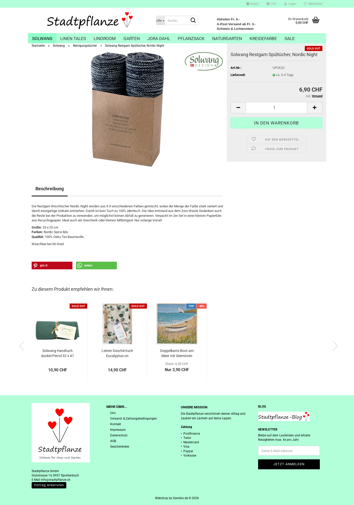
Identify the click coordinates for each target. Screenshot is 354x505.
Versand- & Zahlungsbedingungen (133, 418)
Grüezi (252, 4)
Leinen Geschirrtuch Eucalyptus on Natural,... (117, 353)
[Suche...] (160, 20)
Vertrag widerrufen (49, 485)
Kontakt (115, 424)
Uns (113, 413)
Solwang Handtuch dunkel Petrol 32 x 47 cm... (57, 353)
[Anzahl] (276, 107)
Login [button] (290, 4)
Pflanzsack (191, 38)
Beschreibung (49, 188)
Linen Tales (73, 38)
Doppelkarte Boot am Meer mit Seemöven (177, 353)
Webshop (161, 498)
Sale (290, 38)
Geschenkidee (119, 446)
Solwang (42, 38)
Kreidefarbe (263, 38)
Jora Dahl (158, 38)
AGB (113, 441)
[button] (271, 4)
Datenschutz (119, 435)
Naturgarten (227, 38)
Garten (131, 38)
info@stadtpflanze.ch (55, 480)
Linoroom (105, 38)
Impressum (118, 430)
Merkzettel (313, 4)
